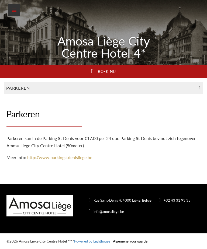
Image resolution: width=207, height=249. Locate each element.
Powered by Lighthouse (92, 241)
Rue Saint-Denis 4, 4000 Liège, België (122, 200)
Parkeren (103, 87)
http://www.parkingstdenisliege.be (59, 157)
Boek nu (103, 71)
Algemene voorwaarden (131, 241)
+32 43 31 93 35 (177, 200)
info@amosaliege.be (109, 211)
